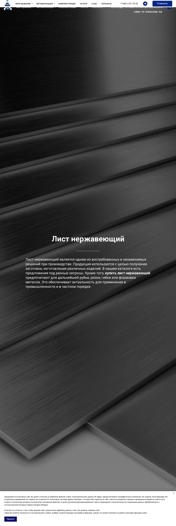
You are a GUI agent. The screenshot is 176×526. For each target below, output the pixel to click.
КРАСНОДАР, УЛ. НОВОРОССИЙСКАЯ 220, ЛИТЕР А (136, 7)
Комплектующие (67, 7)
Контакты (97, 7)
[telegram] (169, 7)
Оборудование (24, 7)
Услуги (84, 7)
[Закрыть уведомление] (173, 493)
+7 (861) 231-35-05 (153, 2)
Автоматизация (45, 7)
